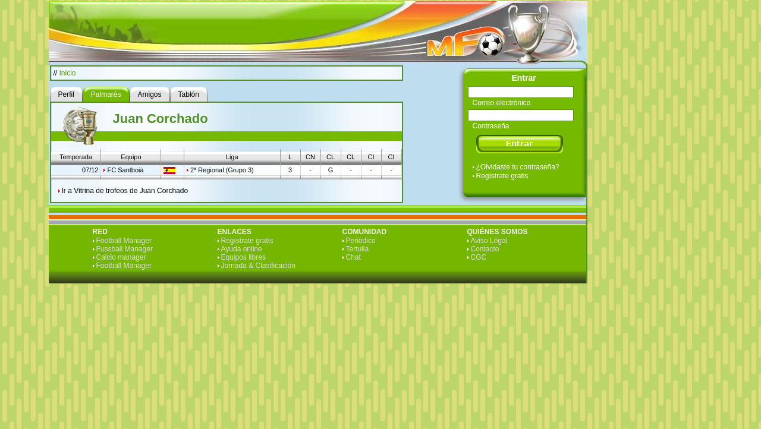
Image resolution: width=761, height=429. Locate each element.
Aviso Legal (489, 240)
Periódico (361, 240)
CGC (479, 257)
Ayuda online (241, 249)
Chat (353, 257)
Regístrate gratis (502, 176)
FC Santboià (125, 170)
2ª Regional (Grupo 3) (222, 170)
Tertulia (357, 249)
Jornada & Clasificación (258, 265)
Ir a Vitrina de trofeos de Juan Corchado (125, 191)
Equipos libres (243, 257)
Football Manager (124, 240)
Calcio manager (121, 257)
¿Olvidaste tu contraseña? (517, 167)
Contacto (485, 249)
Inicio (67, 73)
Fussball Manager (124, 249)
